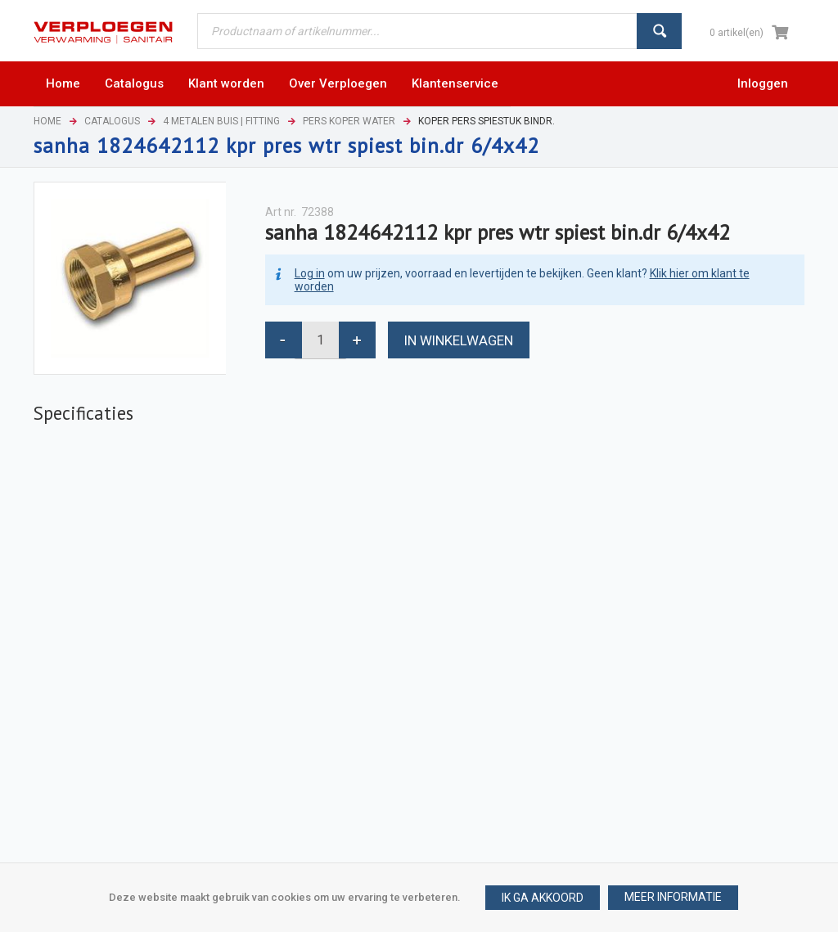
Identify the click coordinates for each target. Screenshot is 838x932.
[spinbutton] (320, 340)
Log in (310, 273)
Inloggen (762, 83)
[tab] (83, 413)
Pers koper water (349, 121)
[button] (673, 897)
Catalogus (112, 121)
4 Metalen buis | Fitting (221, 121)
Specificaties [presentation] (83, 413)
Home (47, 121)
